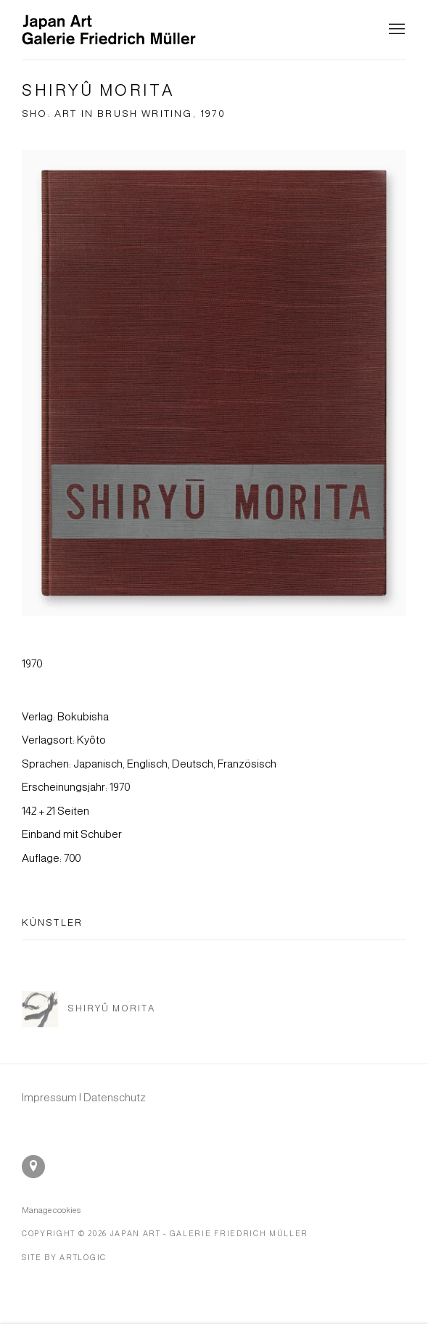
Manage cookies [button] (51, 1210)
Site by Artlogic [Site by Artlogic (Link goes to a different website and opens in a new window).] (64, 1257)
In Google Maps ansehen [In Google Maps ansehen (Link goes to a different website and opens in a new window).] (33, 1166)
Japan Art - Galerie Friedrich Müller (109, 30)
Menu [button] (395, 30)
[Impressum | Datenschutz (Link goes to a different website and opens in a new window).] (84, 1097)
